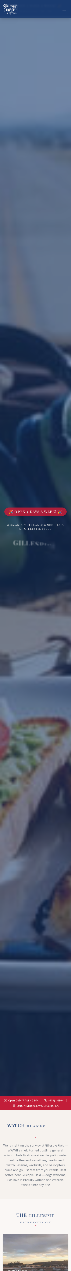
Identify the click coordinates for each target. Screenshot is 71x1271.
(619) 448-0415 (57, 1100)
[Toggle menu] (64, 9)
